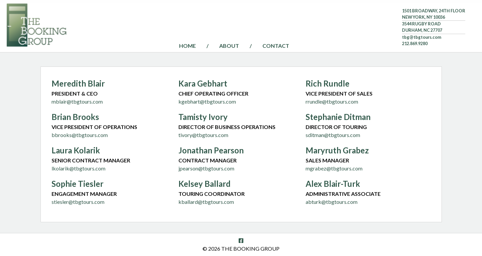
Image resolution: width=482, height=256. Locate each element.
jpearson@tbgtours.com (206, 168)
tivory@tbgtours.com (203, 135)
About (229, 45)
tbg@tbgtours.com (421, 37)
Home (187, 45)
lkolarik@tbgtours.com (78, 168)
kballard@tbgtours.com (206, 202)
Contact (275, 45)
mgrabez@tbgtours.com (334, 168)
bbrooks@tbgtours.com (80, 135)
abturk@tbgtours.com (331, 202)
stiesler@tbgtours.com (78, 202)
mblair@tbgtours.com (77, 101)
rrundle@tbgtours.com (332, 101)
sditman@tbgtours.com (333, 135)
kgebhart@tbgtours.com (207, 101)
